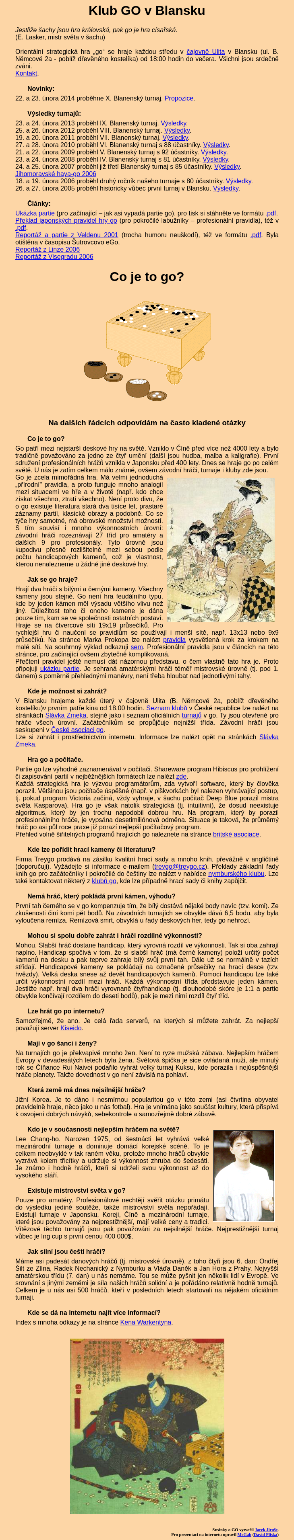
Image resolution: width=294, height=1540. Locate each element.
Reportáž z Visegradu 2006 (54, 256)
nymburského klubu (236, 873)
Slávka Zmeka (65, 715)
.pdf (270, 213)
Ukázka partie (35, 213)
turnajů (192, 715)
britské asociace (236, 834)
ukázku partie (59, 668)
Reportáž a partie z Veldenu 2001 (66, 235)
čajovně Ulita (205, 51)
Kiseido (70, 1028)
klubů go (104, 881)
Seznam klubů (166, 708)
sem (137, 647)
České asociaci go (77, 729)
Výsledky (173, 123)
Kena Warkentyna (146, 1322)
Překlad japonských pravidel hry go (66, 220)
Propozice (179, 98)
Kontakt (26, 73)
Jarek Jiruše (266, 1529)
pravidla (174, 639)
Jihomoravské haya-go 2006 (55, 173)
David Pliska (265, 1534)
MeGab (245, 1534)
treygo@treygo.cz (179, 866)
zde (181, 776)
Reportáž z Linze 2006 (47, 249)
